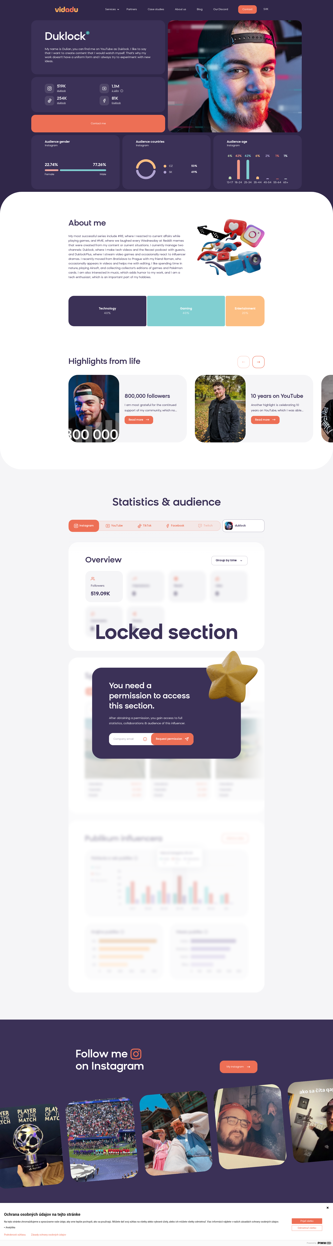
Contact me (98, 123)
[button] (258, 362)
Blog (200, 9)
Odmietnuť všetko (307, 1228)
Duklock (116, 103)
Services (110, 9)
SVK (266, 9)
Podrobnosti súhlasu (15, 1234)
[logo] (66, 9)
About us (180, 9)
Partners (132, 9)
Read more (136, 420)
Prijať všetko (306, 1221)
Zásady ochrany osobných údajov (48, 1234)
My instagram (239, 1067)
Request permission (169, 739)
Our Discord (220, 9)
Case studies (156, 9)
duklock (61, 91)
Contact (247, 9)
